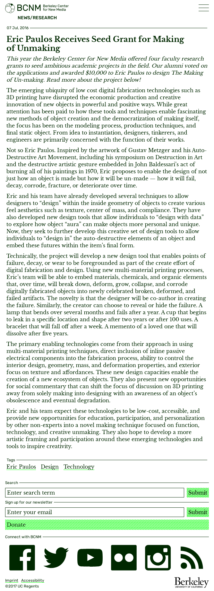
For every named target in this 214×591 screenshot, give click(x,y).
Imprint (11, 580)
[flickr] (124, 558)
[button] (204, 7)
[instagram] (158, 558)
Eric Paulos (21, 467)
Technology (79, 467)
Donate (16, 524)
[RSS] (192, 558)
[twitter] (56, 558)
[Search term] (94, 492)
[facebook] (22, 558)
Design (50, 467)
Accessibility (32, 580)
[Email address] (94, 512)
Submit (197, 492)
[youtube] (90, 558)
